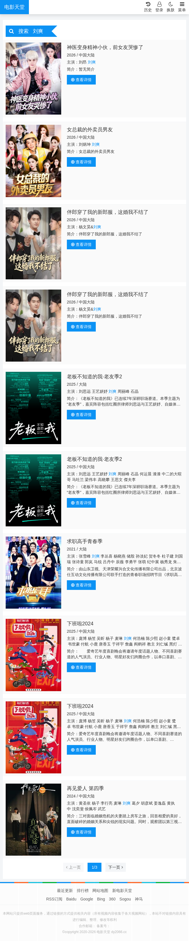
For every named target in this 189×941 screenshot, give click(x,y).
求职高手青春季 (85, 541)
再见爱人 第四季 (85, 788)
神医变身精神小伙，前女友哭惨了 (105, 47)
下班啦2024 (80, 623)
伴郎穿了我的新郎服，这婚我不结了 (107, 212)
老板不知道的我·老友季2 (94, 376)
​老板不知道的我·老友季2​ (94, 459)
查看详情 (81, 79)
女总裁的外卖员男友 (90, 129)
